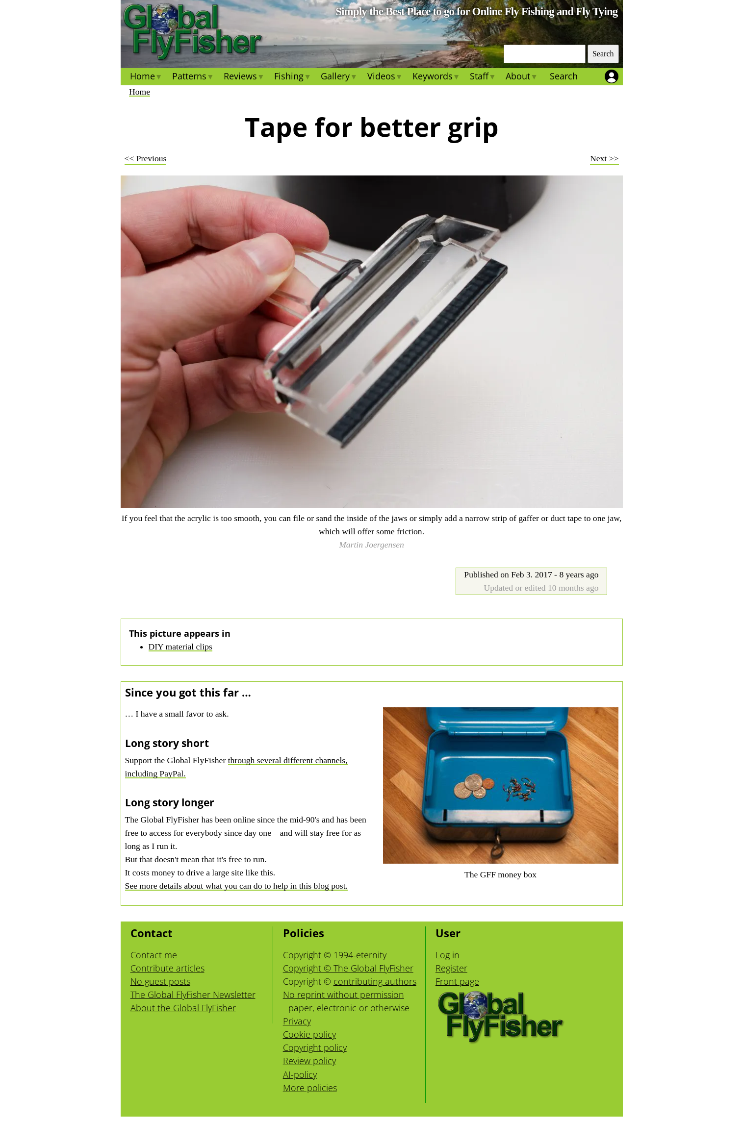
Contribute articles (167, 968)
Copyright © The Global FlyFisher (348, 968)
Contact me (153, 955)
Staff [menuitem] (482, 77)
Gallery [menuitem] (339, 77)
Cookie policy (309, 1034)
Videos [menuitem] (384, 77)
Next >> (604, 158)
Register (451, 968)
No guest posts (160, 981)
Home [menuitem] (146, 77)
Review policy (309, 1061)
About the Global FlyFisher (183, 1008)
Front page (457, 981)
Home (139, 92)
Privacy (297, 1021)
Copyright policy (315, 1047)
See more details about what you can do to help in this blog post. (236, 886)
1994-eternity (359, 955)
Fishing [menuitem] (292, 77)
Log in (448, 955)
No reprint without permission (343, 994)
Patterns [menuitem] (193, 77)
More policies (310, 1088)
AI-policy (300, 1074)
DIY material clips (180, 646)
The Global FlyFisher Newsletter (193, 994)
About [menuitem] (521, 77)
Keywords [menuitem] (436, 77)
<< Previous (146, 158)
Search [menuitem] (564, 76)
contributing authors (374, 981)
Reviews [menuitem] (244, 77)
